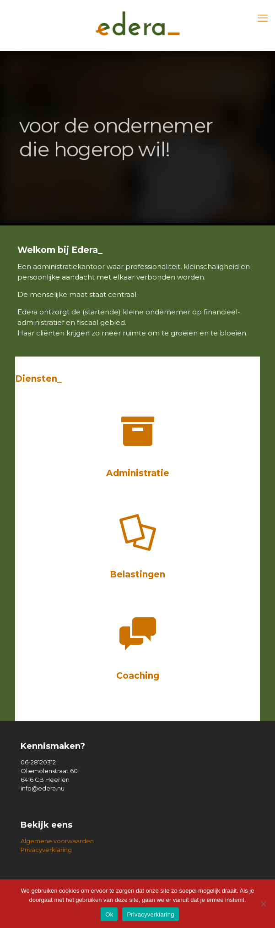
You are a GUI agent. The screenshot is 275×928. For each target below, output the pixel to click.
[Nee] (263, 903)
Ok (109, 914)
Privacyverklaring (46, 849)
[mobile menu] (262, 18)
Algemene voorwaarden (57, 841)
